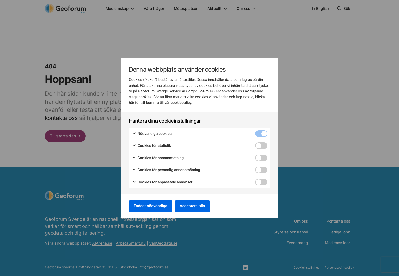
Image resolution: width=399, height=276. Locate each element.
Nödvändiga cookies (152, 133)
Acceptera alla (195, 206)
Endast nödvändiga (151, 206)
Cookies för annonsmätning (158, 157)
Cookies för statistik (151, 145)
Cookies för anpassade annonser (162, 181)
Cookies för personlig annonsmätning (166, 169)
